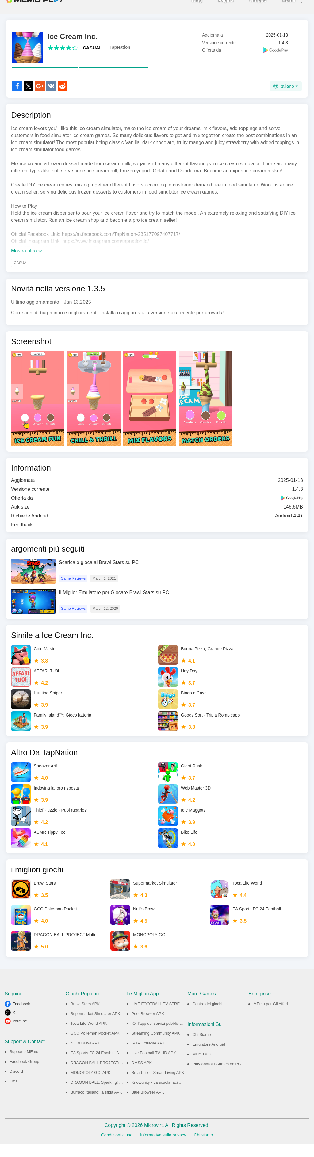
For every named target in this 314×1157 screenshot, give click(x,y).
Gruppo (248, 6)
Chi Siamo (201, 1048)
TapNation (120, 47)
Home (279, 6)
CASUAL (92, 47)
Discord (16, 1084)
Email (15, 1094)
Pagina (216, 6)
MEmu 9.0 (201, 1067)
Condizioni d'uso (116, 1148)
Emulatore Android (208, 1057)
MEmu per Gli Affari (270, 1017)
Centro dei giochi (207, 1017)
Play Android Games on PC (216, 1077)
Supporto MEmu (24, 1065)
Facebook (21, 1017)
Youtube (20, 1034)
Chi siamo (203, 1148)
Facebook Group (24, 1075)
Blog (188, 6)
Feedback (22, 538)
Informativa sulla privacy (163, 1148)
